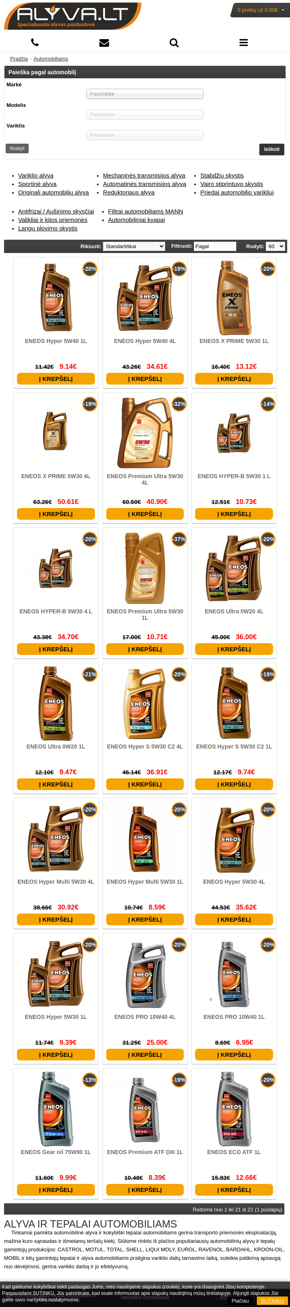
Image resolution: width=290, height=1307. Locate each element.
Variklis (15, 126)
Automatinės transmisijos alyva (144, 183)
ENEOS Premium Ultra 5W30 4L (145, 479)
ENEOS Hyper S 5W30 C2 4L (145, 746)
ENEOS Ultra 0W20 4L (234, 611)
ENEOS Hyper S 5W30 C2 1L (234, 746)
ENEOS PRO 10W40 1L (234, 1017)
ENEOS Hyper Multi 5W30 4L (55, 881)
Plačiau (240, 1301)
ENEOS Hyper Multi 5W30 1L (145, 881)
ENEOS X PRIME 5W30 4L (55, 476)
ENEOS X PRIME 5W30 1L (234, 341)
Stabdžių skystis (222, 175)
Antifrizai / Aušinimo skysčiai (56, 211)
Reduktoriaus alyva (129, 192)
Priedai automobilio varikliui (237, 192)
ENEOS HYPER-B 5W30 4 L (55, 611)
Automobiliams (51, 59)
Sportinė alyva (37, 183)
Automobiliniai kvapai (136, 219)
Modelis (16, 105)
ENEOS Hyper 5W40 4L (145, 341)
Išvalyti (17, 148)
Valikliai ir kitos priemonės (52, 219)
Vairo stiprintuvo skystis (231, 183)
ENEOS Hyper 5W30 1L (56, 1017)
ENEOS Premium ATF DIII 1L (145, 1152)
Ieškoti (271, 149)
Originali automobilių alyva (53, 192)
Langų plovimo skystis (48, 228)
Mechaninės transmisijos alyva (144, 175)
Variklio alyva (35, 175)
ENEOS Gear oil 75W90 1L (56, 1152)
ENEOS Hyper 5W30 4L (234, 881)
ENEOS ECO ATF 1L (234, 1152)
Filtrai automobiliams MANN (145, 211)
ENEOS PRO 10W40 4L (145, 1017)
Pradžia (19, 59)
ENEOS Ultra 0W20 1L (56, 746)
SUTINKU (272, 1301)
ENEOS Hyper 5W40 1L (56, 341)
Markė (14, 85)
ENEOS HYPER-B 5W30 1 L (234, 476)
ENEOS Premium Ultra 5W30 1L (145, 614)
